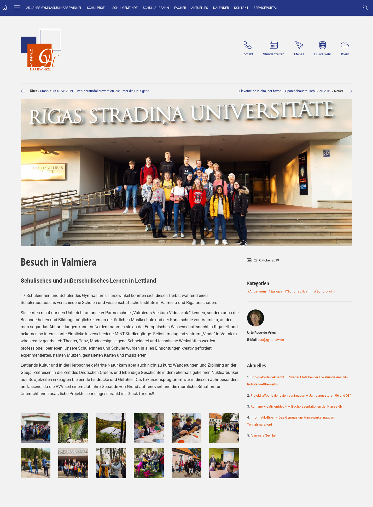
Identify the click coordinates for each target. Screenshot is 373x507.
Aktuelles (199, 8)
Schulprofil (97, 8)
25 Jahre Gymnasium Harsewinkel (54, 8)
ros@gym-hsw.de (271, 340)
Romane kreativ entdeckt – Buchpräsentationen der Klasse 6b (296, 406)
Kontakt (241, 8)
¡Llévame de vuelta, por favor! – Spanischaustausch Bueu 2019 (284, 91)
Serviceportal (265, 8)
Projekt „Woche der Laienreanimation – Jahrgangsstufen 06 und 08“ (300, 395)
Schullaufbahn (156, 8)
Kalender (221, 8)
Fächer (180, 8)
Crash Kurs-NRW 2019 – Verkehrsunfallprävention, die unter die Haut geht (94, 91)
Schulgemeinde (125, 8)
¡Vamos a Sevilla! (263, 435)
